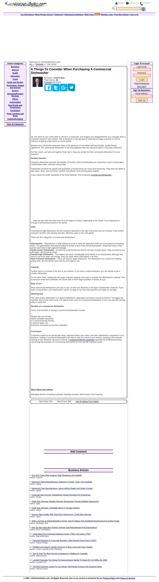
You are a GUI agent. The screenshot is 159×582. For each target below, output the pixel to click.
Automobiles (15, 102)
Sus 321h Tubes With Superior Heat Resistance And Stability (57, 475)
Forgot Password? (141, 83)
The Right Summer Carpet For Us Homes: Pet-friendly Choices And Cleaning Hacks (67, 567)
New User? (141, 86)
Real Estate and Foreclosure (15, 106)
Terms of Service (127, 578)
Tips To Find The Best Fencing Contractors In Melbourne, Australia (60, 554)
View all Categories (15, 124)
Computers (15, 111)
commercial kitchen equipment (82, 340)
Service (15, 91)
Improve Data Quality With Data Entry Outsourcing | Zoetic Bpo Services (61, 514)
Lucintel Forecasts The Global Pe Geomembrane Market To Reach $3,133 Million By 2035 (70, 560)
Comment (48, 82)
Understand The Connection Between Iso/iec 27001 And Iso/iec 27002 (62, 534)
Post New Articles (121, 15)
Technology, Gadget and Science (15, 86)
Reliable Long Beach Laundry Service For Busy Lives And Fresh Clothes (63, 547)
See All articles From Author (87, 401)
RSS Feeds (92, 15)
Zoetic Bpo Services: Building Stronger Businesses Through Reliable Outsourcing (65, 501)
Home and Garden (15, 82)
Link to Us (134, 15)
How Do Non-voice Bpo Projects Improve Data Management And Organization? (64, 527)
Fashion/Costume (15, 119)
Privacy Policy (109, 578)
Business (40, 64)
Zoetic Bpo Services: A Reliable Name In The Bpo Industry (56, 508)
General (15, 70)
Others (15, 99)
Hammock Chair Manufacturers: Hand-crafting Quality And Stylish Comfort (62, 488)
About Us (133, 3)
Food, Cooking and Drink (15, 115)
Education (15, 76)
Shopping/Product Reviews (15, 95)
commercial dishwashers (101, 175)
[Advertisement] (79, 37)
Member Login (107, 15)
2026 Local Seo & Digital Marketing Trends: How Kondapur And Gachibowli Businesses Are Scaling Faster (75, 521)
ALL (31, 64)
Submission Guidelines (73, 15)
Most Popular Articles (44, 15)
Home (120, 3)
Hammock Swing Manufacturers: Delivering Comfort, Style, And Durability (62, 482)
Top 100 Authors (27, 15)
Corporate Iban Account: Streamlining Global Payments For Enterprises (61, 495)
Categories (58, 15)
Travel (15, 79)
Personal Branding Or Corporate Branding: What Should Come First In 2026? (64, 540)
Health (15, 73)
